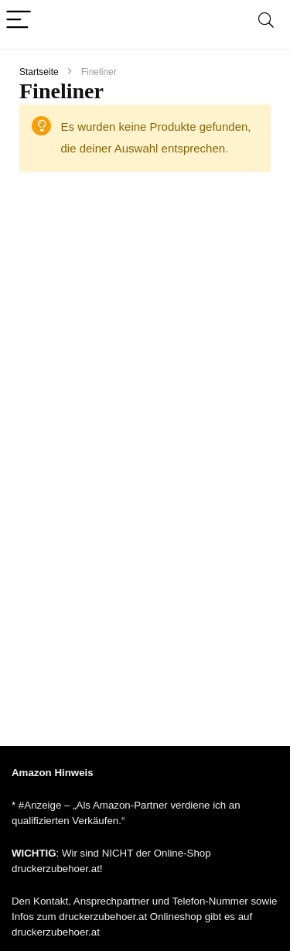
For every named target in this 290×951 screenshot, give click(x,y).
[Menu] (18, 20)
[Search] (266, 20)
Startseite (39, 72)
